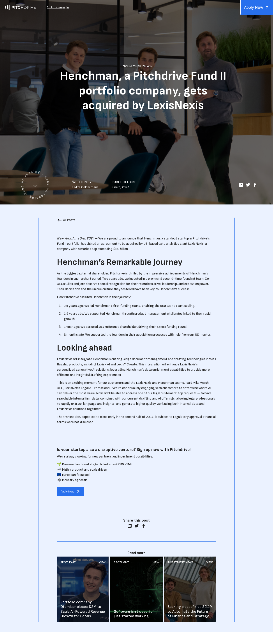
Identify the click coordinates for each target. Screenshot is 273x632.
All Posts (69, 220)
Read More (83, 589)
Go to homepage (58, 7)
